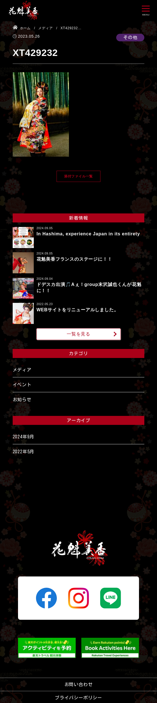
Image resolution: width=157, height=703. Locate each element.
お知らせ (22, 399)
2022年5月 (24, 451)
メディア (22, 370)
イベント (22, 384)
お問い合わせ (78, 684)
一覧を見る (78, 334)
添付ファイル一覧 (78, 176)
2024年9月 (24, 436)
